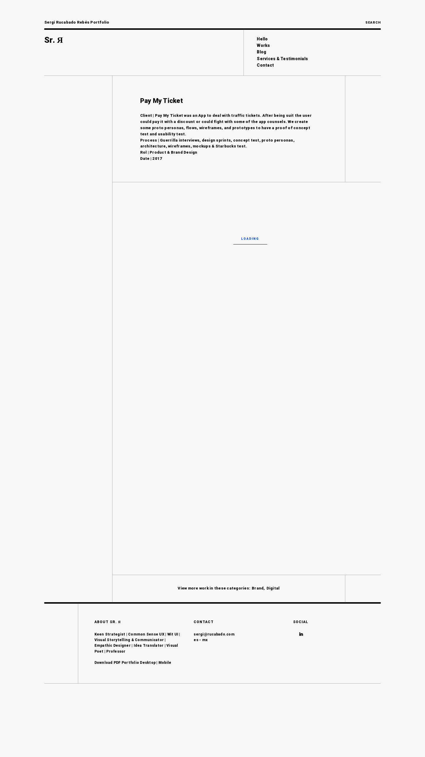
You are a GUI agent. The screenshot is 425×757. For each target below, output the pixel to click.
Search (373, 22)
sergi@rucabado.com (214, 684)
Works (263, 45)
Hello (262, 39)
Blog (261, 52)
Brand (258, 638)
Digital (273, 638)
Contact (265, 65)
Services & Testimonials (282, 58)
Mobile (164, 712)
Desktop (148, 712)
